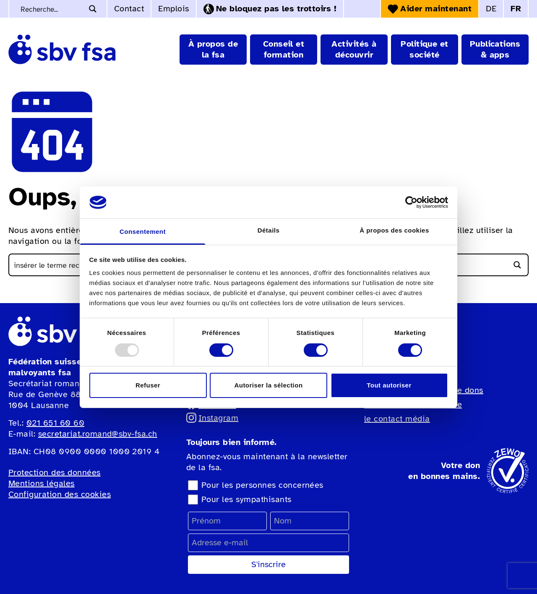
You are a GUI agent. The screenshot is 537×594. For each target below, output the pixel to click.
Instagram (212, 418)
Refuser (148, 385)
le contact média (397, 418)
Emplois (173, 8)
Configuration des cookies (59, 494)
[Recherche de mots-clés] (51, 8)
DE (491, 8)
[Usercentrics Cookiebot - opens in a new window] (411, 202)
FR (516, 8)
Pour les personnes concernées (262, 485)
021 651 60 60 (55, 423)
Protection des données (54, 472)
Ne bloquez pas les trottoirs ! (269, 8)
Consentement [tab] (143, 231)
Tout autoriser (389, 385)
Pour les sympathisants (246, 499)
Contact (129, 8)
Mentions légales (41, 483)
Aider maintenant (430, 8)
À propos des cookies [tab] (394, 230)
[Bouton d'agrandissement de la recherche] (93, 9)
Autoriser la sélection (268, 385)
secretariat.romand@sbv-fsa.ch (97, 434)
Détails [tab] (269, 230)
